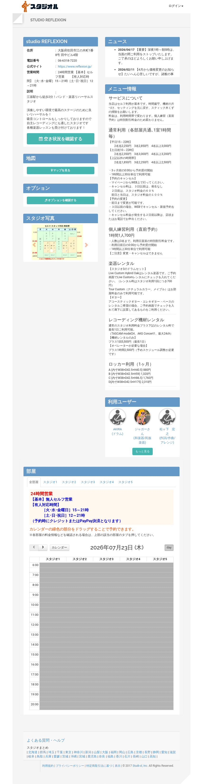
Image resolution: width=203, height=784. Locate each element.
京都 (139, 752)
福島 (110, 756)
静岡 (156, 752)
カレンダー (59, 547)
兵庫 (48, 756)
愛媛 (57, 756)
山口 (144, 756)
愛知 (164, 752)
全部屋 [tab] (33, 482)
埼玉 (51, 752)
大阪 (105, 752)
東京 (68, 752)
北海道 (32, 752)
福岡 (114, 752)
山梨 (97, 752)
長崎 (136, 756)
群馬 (43, 752)
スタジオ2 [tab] (69, 482)
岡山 (122, 752)
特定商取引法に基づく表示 (103, 765)
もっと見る (142, 451)
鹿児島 (92, 756)
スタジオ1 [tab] (50, 482)
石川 (127, 756)
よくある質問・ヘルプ (46, 740)
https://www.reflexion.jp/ (75, 66)
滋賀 (173, 752)
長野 (147, 752)
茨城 (65, 756)
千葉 (60, 752)
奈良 (102, 756)
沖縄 (74, 756)
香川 (119, 756)
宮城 (82, 756)
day (169, 547)
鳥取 (40, 756)
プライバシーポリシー (70, 765)
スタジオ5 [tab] (125, 482)
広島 (130, 752)
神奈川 (78, 752)
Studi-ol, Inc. (140, 765)
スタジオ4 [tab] (107, 482)
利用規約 (48, 765)
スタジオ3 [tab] (88, 482)
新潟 (88, 752)
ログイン (176, 6)
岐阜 (31, 756)
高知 (153, 756)
